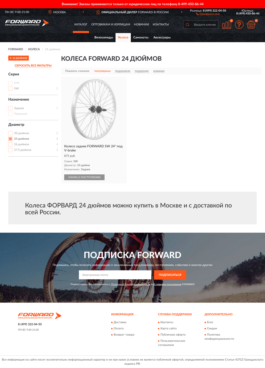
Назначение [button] (18, 99)
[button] (208, 13)
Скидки (212, 328)
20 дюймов (21, 133)
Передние (20, 113)
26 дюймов (21, 144)
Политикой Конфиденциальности (131, 284)
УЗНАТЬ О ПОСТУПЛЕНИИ (84, 177)
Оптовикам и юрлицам (110, 24)
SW (16, 88)
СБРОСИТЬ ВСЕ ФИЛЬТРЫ (33, 65)
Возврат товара (124, 334)
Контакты (161, 24)
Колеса (123, 37)
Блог (210, 322)
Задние (19, 108)
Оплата (119, 328)
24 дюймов (21, 138)
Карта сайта (168, 328)
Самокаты (140, 37)
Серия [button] (13, 74)
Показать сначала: (77, 71)
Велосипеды (103, 37)
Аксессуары (162, 37)
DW (16, 83)
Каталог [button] (81, 24)
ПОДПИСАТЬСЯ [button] (170, 275)
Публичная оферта (173, 334)
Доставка (120, 322)
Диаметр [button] (16, 125)
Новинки (141, 24)
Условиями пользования (167, 284)
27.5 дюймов (22, 150)
